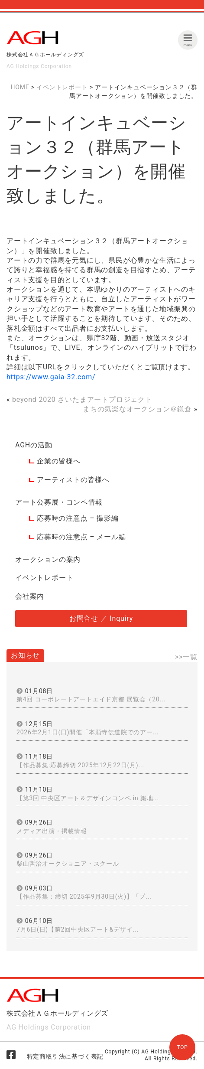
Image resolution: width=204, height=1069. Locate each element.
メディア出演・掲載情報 (51, 831)
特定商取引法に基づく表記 (65, 1056)
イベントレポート (44, 578)
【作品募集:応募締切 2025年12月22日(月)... (80, 765)
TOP (182, 1047)
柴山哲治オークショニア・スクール (67, 863)
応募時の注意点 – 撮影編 (78, 518)
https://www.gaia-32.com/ (50, 377)
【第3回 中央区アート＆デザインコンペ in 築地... (87, 798)
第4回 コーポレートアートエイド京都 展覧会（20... (90, 699)
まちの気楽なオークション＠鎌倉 (137, 409)
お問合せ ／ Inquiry (101, 618)
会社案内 (29, 596)
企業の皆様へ (59, 461)
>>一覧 (186, 657)
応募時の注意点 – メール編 (81, 537)
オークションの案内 (48, 559)
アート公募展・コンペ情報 (59, 502)
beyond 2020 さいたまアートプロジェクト (82, 399)
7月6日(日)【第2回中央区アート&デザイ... (77, 929)
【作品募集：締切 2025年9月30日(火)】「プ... (84, 896)
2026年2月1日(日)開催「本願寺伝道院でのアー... (87, 732)
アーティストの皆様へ (73, 480)
